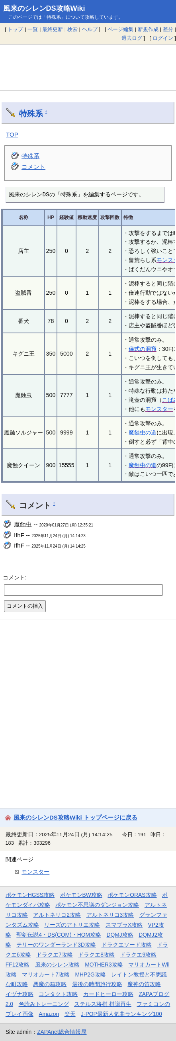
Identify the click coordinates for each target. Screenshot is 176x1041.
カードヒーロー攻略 (108, 994)
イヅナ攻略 (19, 994)
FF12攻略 (17, 964)
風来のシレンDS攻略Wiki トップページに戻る (75, 817)
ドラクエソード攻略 (127, 944)
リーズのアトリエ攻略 (72, 925)
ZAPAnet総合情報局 (61, 1032)
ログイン (163, 38)
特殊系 (31, 113)
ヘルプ (90, 29)
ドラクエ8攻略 (96, 954)
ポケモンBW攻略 (81, 895)
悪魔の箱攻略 (49, 984)
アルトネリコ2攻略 (57, 915)
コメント (33, 166)
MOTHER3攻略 (104, 964)
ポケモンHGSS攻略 (30, 895)
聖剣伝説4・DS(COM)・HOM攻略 (58, 934)
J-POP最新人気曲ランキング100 (121, 1014)
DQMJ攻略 (120, 934)
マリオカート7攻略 (46, 974)
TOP (12, 134)
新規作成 (148, 29)
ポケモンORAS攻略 (132, 895)
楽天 (70, 1014)
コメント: (15, 577)
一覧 (32, 29)
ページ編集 (120, 29)
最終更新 (52, 29)
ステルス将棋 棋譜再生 (102, 1004)
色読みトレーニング (44, 1004)
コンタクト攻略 (58, 994)
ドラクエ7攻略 (54, 954)
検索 (72, 29)
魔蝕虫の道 (142, 432)
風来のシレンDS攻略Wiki (44, 8)
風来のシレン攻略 (57, 964)
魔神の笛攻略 (144, 984)
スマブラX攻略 (124, 925)
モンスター (159, 409)
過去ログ (131, 38)
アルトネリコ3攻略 (110, 915)
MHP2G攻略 (90, 974)
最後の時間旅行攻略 (97, 984)
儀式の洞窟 (142, 349)
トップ (15, 29)
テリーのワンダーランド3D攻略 (56, 944)
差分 (168, 29)
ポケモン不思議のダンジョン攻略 (97, 905)
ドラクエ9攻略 (138, 954)
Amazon (49, 1014)
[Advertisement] (88, 67)
